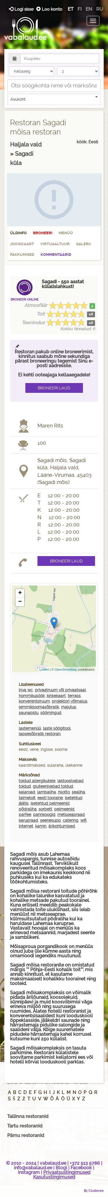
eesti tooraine (50, 798)
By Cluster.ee (94, 1190)
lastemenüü (30, 728)
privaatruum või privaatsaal (60, 690)
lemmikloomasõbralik (39, 707)
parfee (25, 814)
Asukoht (54, 99)
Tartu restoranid (24, 1126)
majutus (68, 707)
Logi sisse (22, 9)
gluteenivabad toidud (53, 786)
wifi (83, 820)
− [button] (20, 602)
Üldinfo (18, 233)
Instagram (29, 1172)
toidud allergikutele (37, 780)
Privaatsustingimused (66, 1172)
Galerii (83, 244)
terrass (74, 695)
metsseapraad (71, 814)
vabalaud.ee (53, 1163)
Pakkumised (22, 254)
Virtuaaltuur (55, 244)
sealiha (78, 792)
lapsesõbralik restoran (39, 733)
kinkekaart (56, 695)
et (70, 9)
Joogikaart (22, 244)
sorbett (45, 809)
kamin (40, 826)
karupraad (28, 820)
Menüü (66, 233)
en (89, 9)
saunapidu (28, 712)
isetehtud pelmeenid (50, 803)
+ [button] (20, 593)
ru (99, 9)
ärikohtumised (61, 826)
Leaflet (44, 669)
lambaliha (46, 792)
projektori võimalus (69, 701)
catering (70, 820)
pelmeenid (64, 809)
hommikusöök (32, 695)
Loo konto (49, 9)
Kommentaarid (56, 254)
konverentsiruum (34, 701)
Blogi (61, 1167)
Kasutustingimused (54, 1177)
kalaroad (27, 792)
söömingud (50, 712)
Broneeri (42, 233)
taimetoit (27, 798)
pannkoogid (44, 814)
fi (79, 9)
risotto (64, 792)
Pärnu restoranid (25, 1135)
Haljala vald (26, 144)
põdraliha (28, 809)
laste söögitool (57, 728)
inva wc (26, 690)
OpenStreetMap (66, 669)
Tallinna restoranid (27, 1116)
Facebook (81, 1167)
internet (26, 826)
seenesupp (50, 820)
